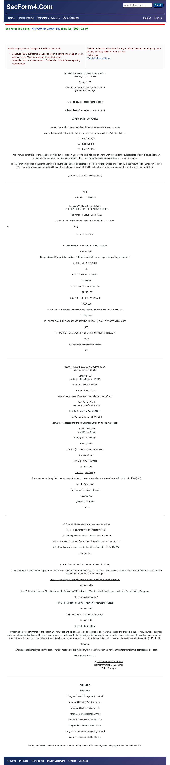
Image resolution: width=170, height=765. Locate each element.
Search (158, 5)
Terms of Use (37, 761)
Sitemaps (83, 761)
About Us (11, 761)
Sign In (158, 18)
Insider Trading (26, 18)
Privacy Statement (56, 761)
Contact (72, 761)
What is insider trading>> (98, 58)
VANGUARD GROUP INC (46, 28)
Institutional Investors (48, 18)
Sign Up (147, 18)
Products (23, 761)
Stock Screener (71, 18)
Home (11, 18)
